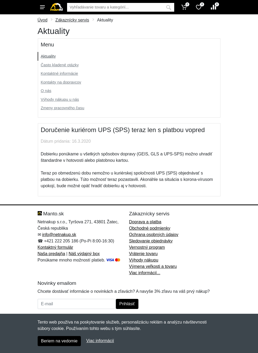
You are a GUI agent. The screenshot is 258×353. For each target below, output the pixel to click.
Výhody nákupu (143, 260)
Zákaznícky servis (72, 20)
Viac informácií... (144, 273)
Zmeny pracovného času (62, 108)
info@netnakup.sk (59, 234)
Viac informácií (100, 340)
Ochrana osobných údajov (153, 234)
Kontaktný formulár (55, 247)
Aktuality (48, 56)
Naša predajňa (51, 253)
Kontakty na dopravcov (61, 82)
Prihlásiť (127, 304)
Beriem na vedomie (59, 341)
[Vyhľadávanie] (115, 7)
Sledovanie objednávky (151, 241)
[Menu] (42, 7)
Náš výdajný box (84, 253)
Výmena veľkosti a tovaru (153, 266)
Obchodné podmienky (149, 228)
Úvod (42, 20)
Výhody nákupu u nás (60, 99)
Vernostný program (147, 247)
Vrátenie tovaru (143, 253)
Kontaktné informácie (59, 73)
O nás (46, 90)
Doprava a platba (145, 222)
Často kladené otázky (60, 65)
